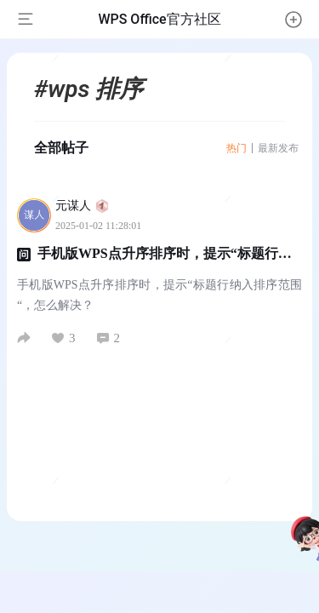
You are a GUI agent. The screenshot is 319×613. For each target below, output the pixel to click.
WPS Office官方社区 (159, 19)
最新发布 (278, 148)
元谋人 (82, 205)
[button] (293, 20)
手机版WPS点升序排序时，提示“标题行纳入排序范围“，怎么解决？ (154, 261)
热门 (236, 148)
